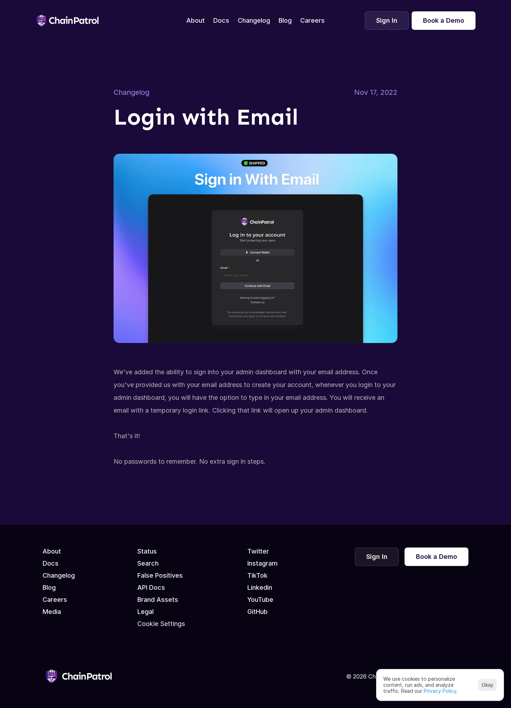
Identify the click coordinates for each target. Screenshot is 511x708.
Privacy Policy (440, 690)
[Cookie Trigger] (161, 624)
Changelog (131, 92)
